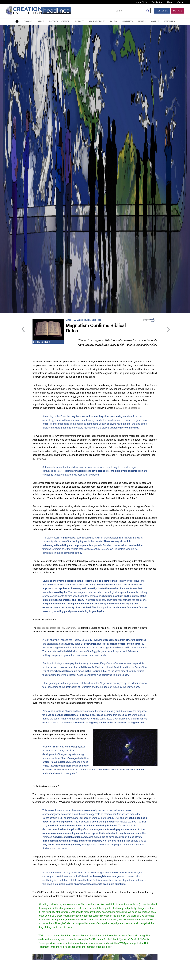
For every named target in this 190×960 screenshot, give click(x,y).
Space (40, 22)
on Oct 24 (123, 565)
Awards (155, 22)
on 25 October (127, 408)
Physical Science (59, 22)
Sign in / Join (141, 2)
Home (17, 21)
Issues (141, 22)
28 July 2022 (39, 459)
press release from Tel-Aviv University (56, 628)
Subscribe (162, 11)
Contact (180, 2)
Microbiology (97, 22)
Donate (177, 11)
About (169, 2)
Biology (79, 22)
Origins (28, 22)
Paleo (113, 22)
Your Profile (157, 2)
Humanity (127, 22)
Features (169, 22)
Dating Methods (41, 342)
